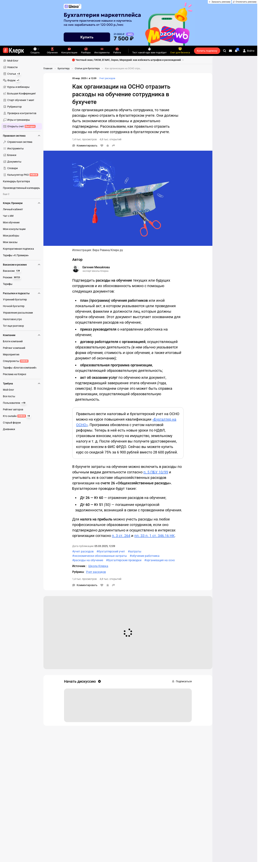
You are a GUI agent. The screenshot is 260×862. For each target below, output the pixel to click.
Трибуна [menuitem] (22, 383)
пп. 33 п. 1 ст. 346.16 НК (154, 535)
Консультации (69, 50)
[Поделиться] (113, 145)
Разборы (86, 50)
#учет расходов (83, 551)
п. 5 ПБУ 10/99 (155, 472)
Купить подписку (207, 50)
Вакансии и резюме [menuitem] (22, 264)
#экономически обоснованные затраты (99, 556)
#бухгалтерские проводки (123, 560)
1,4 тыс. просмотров (84, 139)
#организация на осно (159, 560)
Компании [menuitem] (22, 335)
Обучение (52, 50)
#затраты (134, 551)
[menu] (23, 93)
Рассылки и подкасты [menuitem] (22, 293)
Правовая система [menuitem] (22, 135)
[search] (224, 50)
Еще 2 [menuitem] (6, 194)
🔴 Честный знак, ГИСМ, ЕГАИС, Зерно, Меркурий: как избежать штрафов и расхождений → (128, 59)
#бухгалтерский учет (111, 551)
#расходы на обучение (87, 560)
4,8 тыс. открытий (110, 139)
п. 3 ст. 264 (121, 535)
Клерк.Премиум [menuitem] (22, 203)
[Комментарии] (84, 145)
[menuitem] (21, 60)
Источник (79, 566)
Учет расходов (107, 78)
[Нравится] (101, 145)
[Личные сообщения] (230, 50)
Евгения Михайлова (96, 267)
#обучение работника (144, 556)
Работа (117, 50)
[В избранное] (107, 145)
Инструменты (102, 50)
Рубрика (78, 572)
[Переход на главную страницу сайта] (13, 50)
